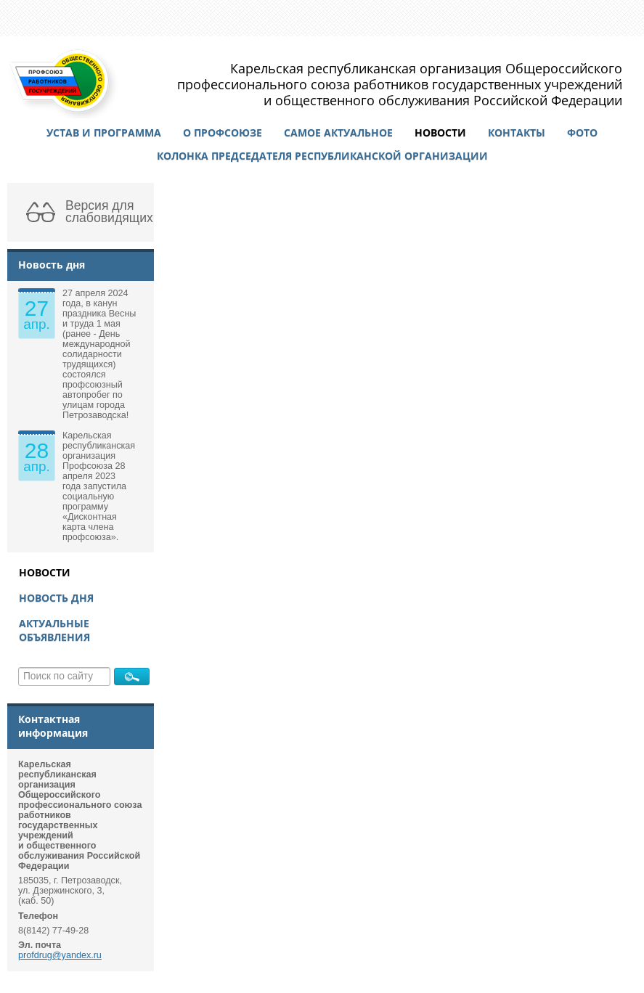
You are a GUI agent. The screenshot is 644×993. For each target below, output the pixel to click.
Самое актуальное (338, 132)
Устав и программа (103, 132)
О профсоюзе (222, 132)
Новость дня (56, 598)
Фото (582, 132)
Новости (440, 132)
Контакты (516, 132)
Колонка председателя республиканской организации (322, 156)
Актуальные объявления (54, 630)
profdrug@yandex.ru (60, 955)
